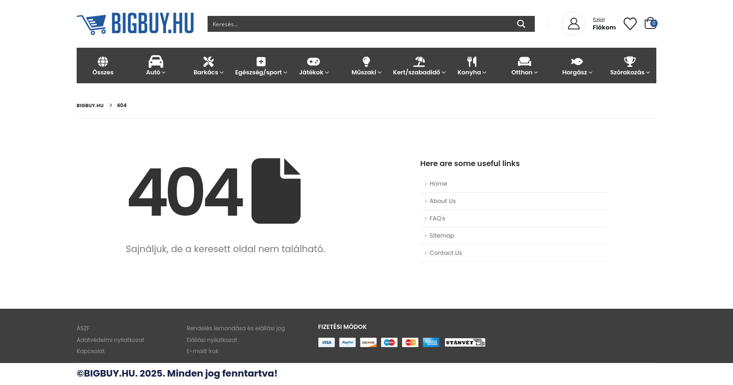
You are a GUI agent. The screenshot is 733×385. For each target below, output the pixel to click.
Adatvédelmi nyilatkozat (110, 340)
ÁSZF (83, 329)
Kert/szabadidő (419, 66)
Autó (155, 66)
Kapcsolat (91, 352)
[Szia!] (588, 24)
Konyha (472, 66)
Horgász (577, 66)
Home (438, 184)
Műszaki (366, 66)
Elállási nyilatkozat (211, 340)
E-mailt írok (201, 352)
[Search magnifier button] (521, 24)
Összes (103, 66)
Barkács (208, 66)
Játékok (313, 66)
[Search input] (358, 23)
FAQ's (437, 218)
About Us (443, 201)
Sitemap (442, 236)
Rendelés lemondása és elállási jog (235, 329)
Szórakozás (630, 66)
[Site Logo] (135, 24)
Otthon (524, 66)
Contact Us (446, 253)
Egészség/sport (261, 66)
